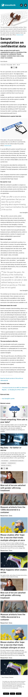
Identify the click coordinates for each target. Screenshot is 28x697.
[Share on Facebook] (11, 67)
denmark (3, 463)
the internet (4, 460)
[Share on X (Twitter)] (14, 67)
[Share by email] (16, 67)
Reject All (6, 693)
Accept (12, 693)
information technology (16, 460)
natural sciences (6, 465)
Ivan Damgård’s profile (8, 398)
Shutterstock (19, 35)
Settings (18, 693)
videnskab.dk (11, 463)
